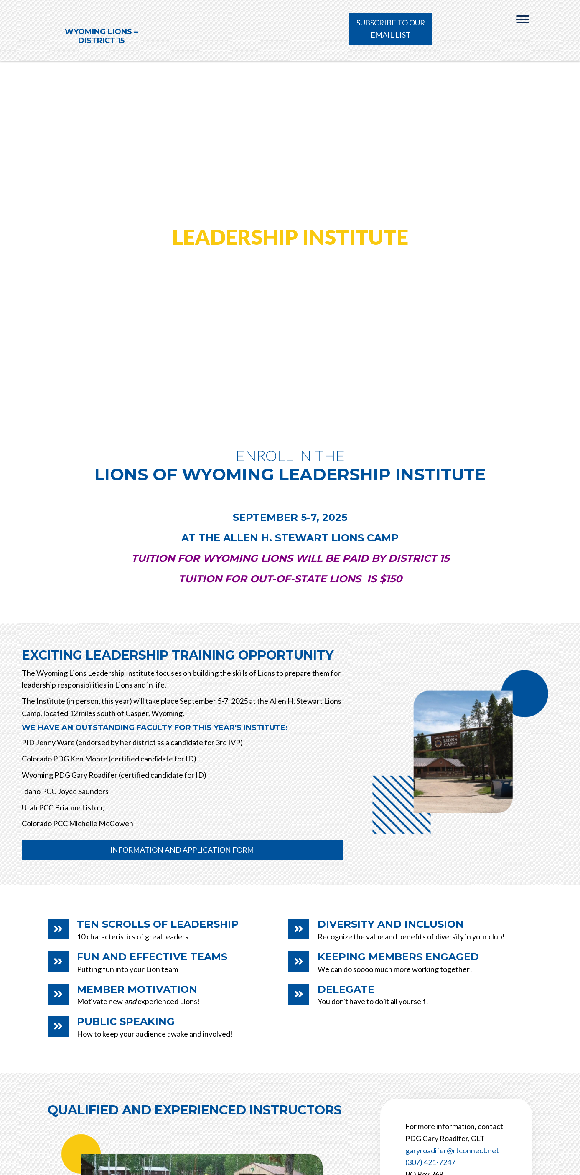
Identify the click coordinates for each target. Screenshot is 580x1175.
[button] (390, 29)
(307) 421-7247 (430, 1162)
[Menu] (522, 20)
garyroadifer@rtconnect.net (452, 1150)
